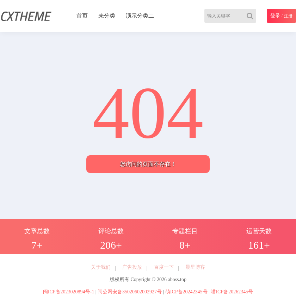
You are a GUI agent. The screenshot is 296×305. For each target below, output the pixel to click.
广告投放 (132, 267)
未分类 (106, 16)
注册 (288, 15)
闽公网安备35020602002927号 (130, 291)
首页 (82, 16)
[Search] (251, 16)
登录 (275, 15)
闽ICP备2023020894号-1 (68, 291)
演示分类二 (140, 16)
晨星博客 (195, 267)
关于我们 (101, 267)
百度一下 (164, 267)
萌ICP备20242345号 (186, 291)
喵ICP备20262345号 (232, 291)
